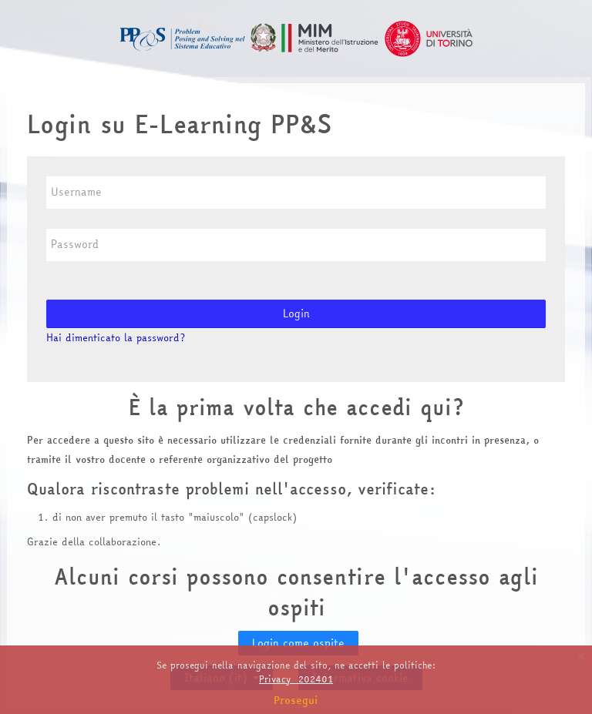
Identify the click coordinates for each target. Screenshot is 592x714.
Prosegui (296, 700)
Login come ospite (298, 643)
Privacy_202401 (296, 679)
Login (296, 313)
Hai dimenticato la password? (115, 337)
